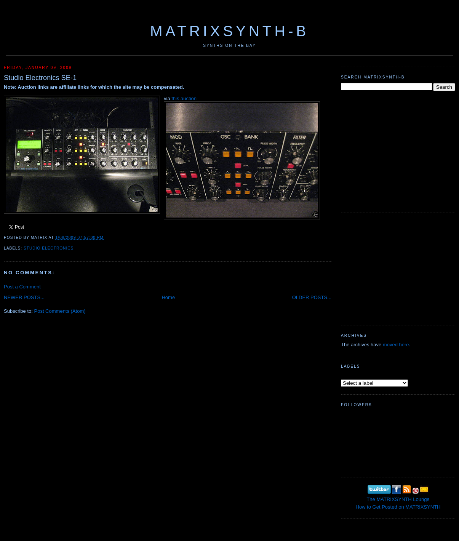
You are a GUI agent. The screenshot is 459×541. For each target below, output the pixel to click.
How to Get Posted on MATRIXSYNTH (398, 507)
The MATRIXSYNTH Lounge (397, 499)
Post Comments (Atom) (60, 311)
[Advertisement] (398, 155)
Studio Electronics (49, 248)
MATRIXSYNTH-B (229, 31)
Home (168, 297)
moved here (396, 344)
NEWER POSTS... (24, 297)
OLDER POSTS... (311, 297)
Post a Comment (22, 287)
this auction (184, 98)
